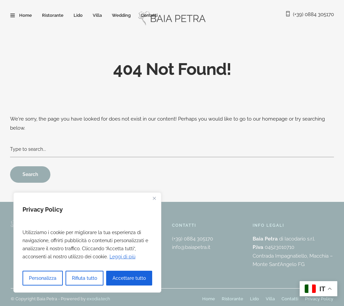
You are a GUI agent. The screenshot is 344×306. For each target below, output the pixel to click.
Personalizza (42, 278)
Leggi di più (122, 256)
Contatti (149, 15)
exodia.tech (98, 298)
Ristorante (52, 15)
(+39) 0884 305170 (313, 14)
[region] (87, 242)
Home (25, 15)
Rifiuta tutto (84, 278)
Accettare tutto (129, 278)
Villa (97, 15)
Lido (78, 15)
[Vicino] (154, 198)
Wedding (121, 15)
